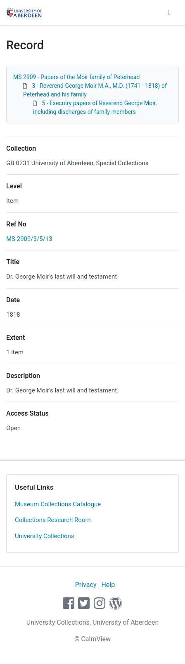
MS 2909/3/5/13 (29, 239)
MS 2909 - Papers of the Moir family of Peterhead (76, 77)
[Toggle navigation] (169, 12)
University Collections (44, 536)
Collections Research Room (53, 520)
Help (108, 585)
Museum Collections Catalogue (58, 504)
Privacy (86, 585)
